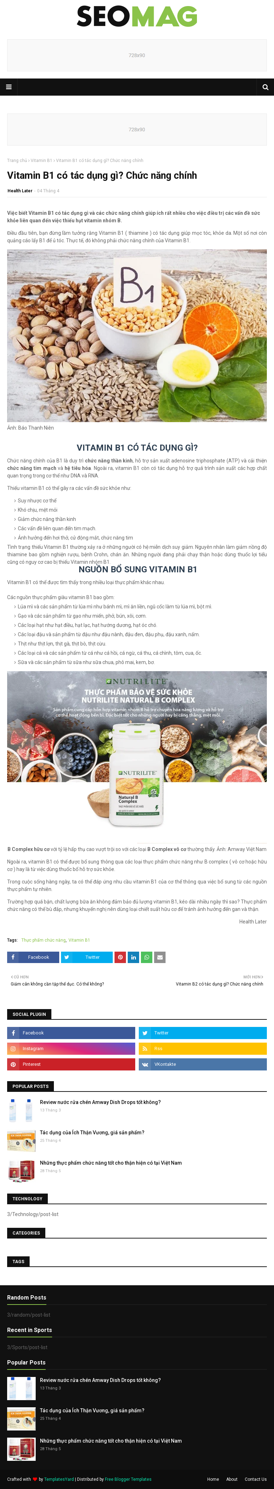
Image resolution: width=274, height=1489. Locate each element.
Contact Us (256, 1479)
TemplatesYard (59, 1479)
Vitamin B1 (41, 160)
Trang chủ (17, 160)
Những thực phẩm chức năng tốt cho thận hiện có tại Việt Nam (111, 1163)
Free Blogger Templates (128, 1479)
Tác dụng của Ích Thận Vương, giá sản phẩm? (92, 1132)
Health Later (19, 190)
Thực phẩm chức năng (43, 940)
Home (213, 1479)
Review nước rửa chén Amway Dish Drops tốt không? (100, 1102)
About (232, 1479)
